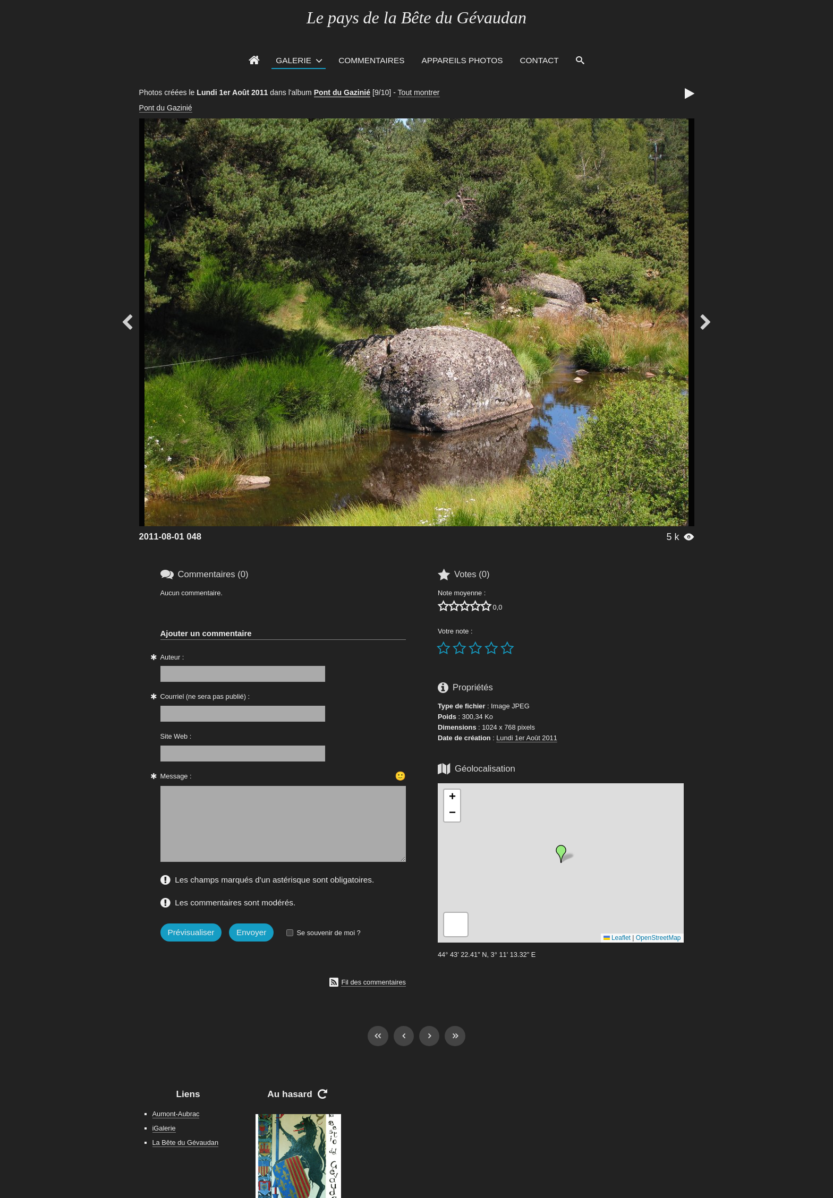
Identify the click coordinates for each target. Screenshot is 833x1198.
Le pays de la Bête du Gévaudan (416, 17)
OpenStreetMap (658, 938)
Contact (539, 60)
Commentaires (371, 60)
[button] (561, 854)
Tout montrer (419, 92)
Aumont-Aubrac (176, 1114)
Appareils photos (462, 60)
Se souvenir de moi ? (328, 933)
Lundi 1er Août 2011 (526, 738)
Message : (176, 776)
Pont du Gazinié (342, 92)
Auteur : (172, 657)
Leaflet (617, 938)
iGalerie (164, 1128)
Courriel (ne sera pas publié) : (205, 696)
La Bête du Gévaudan (185, 1142)
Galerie (293, 60)
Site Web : (176, 736)
